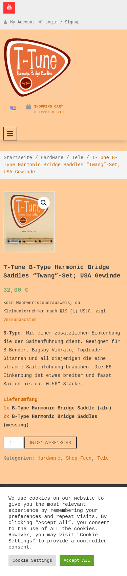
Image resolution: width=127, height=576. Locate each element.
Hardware (52, 157)
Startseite (18, 157)
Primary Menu (10, 133)
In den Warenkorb (50, 442)
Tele (78, 157)
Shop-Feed (79, 458)
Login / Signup (59, 22)
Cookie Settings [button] (32, 560)
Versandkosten (20, 320)
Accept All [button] (77, 560)
